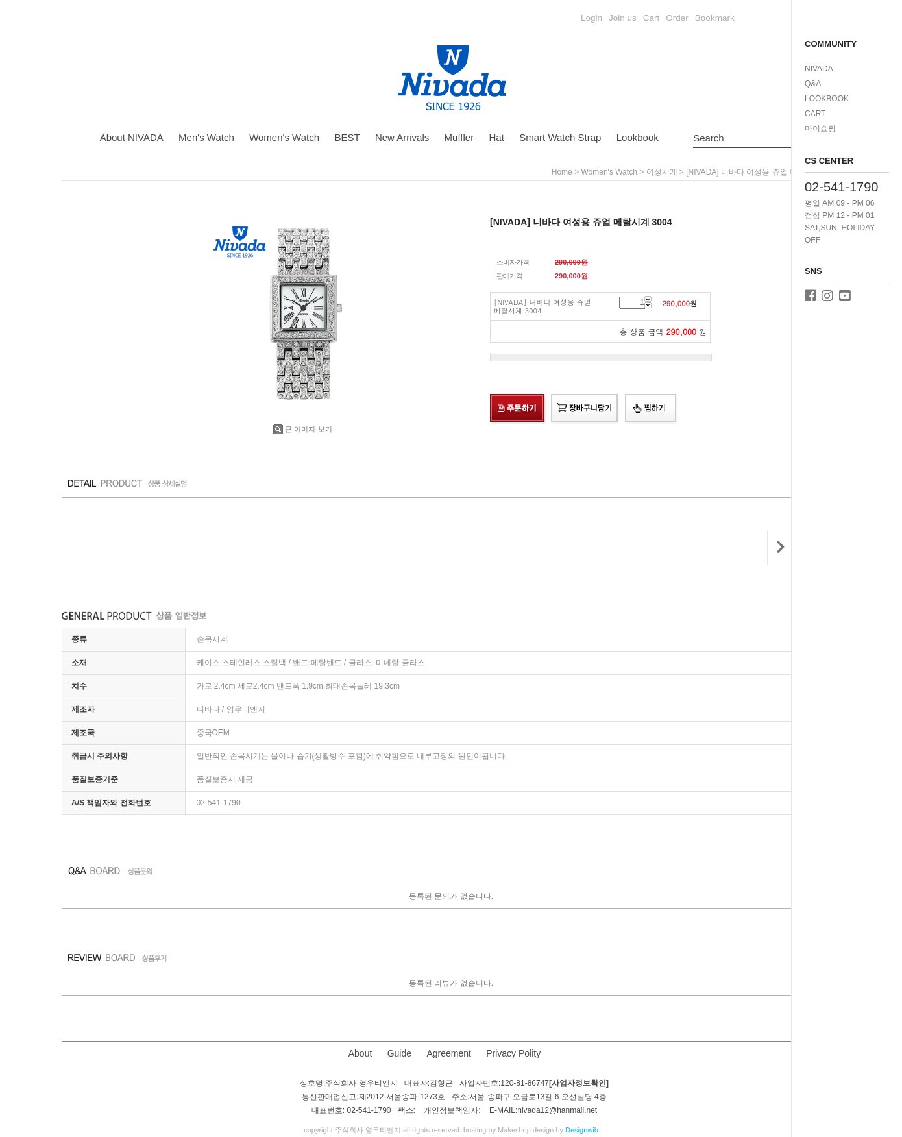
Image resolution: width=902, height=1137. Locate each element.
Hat (496, 137)
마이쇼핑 (820, 128)
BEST (347, 137)
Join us (623, 18)
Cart (651, 18)
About (360, 1053)
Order (677, 18)
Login (591, 18)
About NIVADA (132, 137)
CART (815, 113)
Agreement (448, 1053)
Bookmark (715, 18)
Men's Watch (206, 137)
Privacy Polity (513, 1053)
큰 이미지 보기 (302, 429)
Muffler (459, 137)
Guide (399, 1053)
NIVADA (819, 68)
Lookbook (637, 137)
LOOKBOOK (827, 98)
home (562, 172)
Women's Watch (284, 137)
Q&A (813, 83)
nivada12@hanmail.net (557, 1111)
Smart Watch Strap (560, 137)
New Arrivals (402, 137)
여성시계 (661, 172)
